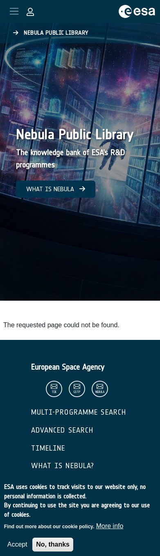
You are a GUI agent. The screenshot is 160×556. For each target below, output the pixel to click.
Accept (17, 549)
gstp (77, 392)
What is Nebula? (63, 465)
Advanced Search (62, 430)
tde (54, 392)
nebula (99, 392)
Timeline (48, 448)
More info (110, 531)
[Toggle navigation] (14, 11)
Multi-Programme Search (78, 412)
